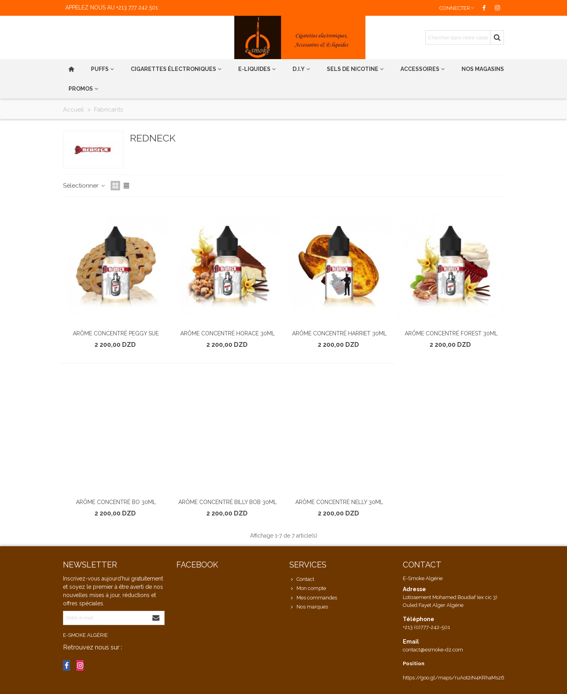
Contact (301, 579)
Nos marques (308, 607)
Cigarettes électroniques (173, 69)
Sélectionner (84, 185)
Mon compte (307, 588)
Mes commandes (313, 598)
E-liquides (254, 69)
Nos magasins (482, 69)
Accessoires (419, 69)
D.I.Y (299, 69)
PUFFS (100, 69)
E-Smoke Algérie (85, 635)
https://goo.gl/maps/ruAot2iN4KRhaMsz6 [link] (453, 678)
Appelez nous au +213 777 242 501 (111, 7)
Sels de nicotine (352, 69)
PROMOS (81, 89)
